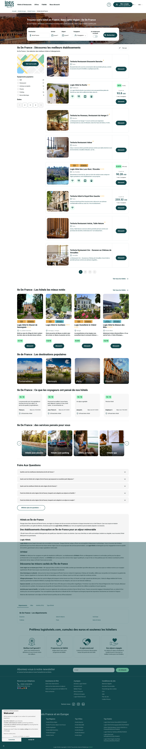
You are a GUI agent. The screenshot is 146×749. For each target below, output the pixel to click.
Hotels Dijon (78, 735)
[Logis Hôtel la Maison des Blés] (116, 306)
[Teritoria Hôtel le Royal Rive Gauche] (58, 201)
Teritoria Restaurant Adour (82, 142)
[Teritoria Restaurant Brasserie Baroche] (58, 66)
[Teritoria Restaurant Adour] (58, 147)
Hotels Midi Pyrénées (52, 730)
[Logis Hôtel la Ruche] (58, 93)
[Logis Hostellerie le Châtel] (87, 306)
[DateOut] (67, 35)
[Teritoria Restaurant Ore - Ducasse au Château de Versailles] (58, 255)
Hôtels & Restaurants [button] (24, 4)
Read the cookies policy (9, 733)
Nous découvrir (55, 4)
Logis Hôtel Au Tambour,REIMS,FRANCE (115, 732)
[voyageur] (80, 35)
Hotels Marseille (79, 725)
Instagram (78, 704)
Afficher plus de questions (31, 508)
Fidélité (44, 4)
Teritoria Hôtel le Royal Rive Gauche (87, 196)
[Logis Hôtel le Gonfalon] (59, 306)
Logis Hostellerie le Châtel (85, 326)
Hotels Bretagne (50, 732)
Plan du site (105, 696)
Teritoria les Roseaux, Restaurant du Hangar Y (90, 115)
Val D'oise (95, 617)
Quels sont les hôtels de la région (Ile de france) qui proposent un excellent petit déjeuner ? (47, 479)
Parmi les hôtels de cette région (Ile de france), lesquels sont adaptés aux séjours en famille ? (47, 493)
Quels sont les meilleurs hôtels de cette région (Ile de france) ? (38, 486)
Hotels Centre (50, 735)
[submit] (122, 670)
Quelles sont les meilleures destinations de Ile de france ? (37, 472)
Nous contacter (49, 691)
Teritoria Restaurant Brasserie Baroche (87, 61)
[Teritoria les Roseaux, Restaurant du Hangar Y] (58, 120)
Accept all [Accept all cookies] (31, 739)
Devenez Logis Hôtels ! (80, 683)
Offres (36, 4)
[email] (94, 670)
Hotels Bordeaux (79, 732)
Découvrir (121, 69)
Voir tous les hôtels (121, 278)
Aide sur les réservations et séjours (55, 686)
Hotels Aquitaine (50, 727)
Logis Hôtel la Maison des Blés (113, 326)
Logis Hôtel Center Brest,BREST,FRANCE (115, 722)
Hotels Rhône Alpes (51, 722)
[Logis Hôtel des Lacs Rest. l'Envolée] (58, 174)
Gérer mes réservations (52, 683)
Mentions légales (107, 683)
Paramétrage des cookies (109, 689)
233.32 (121, 199)
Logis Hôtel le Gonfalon (58, 325)
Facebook (73, 704)
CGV (103, 691)
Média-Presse (78, 689)
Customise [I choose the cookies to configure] (11, 739)
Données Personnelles (108, 686)
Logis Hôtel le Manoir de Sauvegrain (27, 326)
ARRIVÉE (53, 31)
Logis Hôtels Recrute (80, 696)
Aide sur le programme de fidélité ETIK (56, 689)
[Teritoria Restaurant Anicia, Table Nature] (58, 228)
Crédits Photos (106, 699)
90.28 (121, 174)
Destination (31, 31)
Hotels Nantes (79, 722)
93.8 (121, 93)
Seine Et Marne (60, 617)
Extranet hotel (78, 686)
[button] (3, 746)
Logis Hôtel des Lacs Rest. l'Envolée (87, 169)
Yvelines (21, 620)
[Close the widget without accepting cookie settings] (11, 711)
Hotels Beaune (79, 730)
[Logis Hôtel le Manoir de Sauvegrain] (30, 306)
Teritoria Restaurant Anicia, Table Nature (87, 223)
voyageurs (76, 31)
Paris (57, 620)
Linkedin (83, 704)
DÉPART (64, 31)
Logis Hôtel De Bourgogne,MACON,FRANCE (116, 725)
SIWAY (91, 747)
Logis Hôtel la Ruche (80, 85)
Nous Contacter (78, 691)
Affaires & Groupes (79, 694)
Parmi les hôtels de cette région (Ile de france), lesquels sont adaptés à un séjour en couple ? (47, 500)
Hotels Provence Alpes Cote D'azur (56, 725)
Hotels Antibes (79, 727)
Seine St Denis (97, 620)
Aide (103, 694)
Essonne (21, 617)
